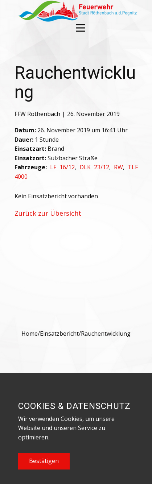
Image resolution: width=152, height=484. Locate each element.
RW (118, 167)
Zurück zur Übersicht (48, 213)
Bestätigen (44, 461)
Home (29, 334)
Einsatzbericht (59, 334)
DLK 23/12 (94, 167)
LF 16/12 (62, 167)
